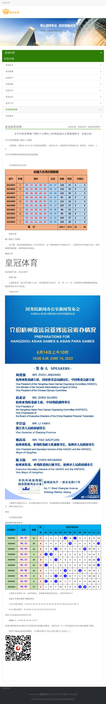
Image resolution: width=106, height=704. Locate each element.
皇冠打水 (9, 90)
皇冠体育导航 (37, 699)
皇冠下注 (9, 103)
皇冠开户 (9, 78)
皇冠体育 (47, 699)
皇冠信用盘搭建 (31, 154)
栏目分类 (9, 58)
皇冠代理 (10, 52)
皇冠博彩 (9, 84)
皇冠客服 (9, 71)
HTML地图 (72, 694)
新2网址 (71, 699)
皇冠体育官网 (11, 109)
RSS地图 (63, 694)
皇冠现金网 (55, 699)
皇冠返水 (9, 116)
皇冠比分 (9, 65)
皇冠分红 (9, 97)
